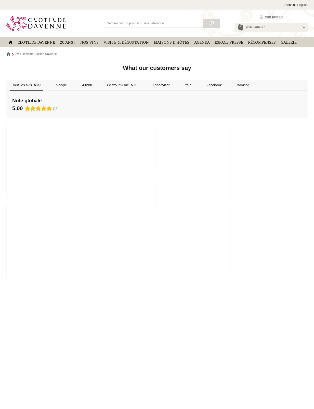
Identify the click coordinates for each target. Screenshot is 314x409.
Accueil (11, 42)
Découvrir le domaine (272, 304)
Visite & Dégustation (126, 42)
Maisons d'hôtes (171, 42)
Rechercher (211, 23)
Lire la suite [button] (23, 168)
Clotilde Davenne (36, 42)
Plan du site (109, 391)
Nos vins (89, 42)
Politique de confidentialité (84, 391)
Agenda (202, 42)
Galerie (289, 42)
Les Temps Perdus (23, 344)
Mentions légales (56, 391)
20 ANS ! (67, 42)
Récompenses (262, 42)
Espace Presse (229, 42)
